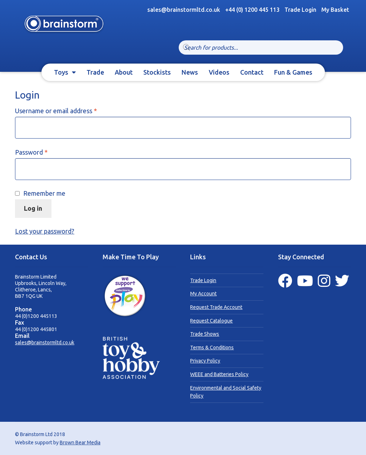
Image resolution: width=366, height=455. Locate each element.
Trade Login (300, 9)
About (124, 72)
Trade (95, 72)
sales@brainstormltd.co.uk (44, 342)
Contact (251, 72)
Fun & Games (293, 72)
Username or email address (69, 110)
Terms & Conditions (212, 347)
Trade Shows (204, 334)
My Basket (335, 9)
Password (44, 152)
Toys (61, 72)
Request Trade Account (216, 307)
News (190, 72)
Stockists (157, 72)
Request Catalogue (211, 321)
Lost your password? (44, 231)
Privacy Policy (205, 361)
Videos (219, 72)
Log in (33, 208)
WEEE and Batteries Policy (219, 374)
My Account (203, 293)
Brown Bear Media (80, 442)
